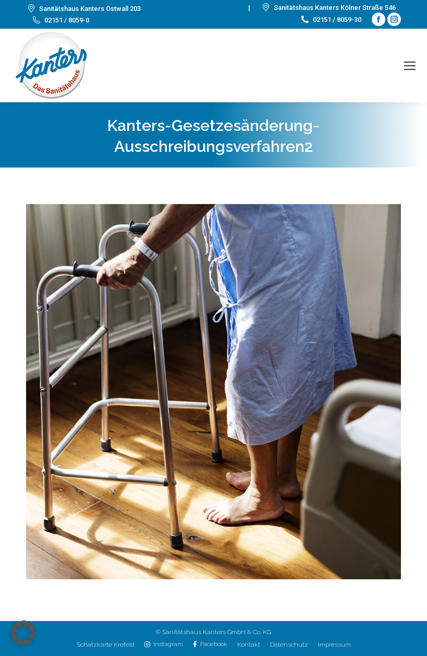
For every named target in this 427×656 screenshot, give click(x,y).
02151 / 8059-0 (60, 20)
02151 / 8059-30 (330, 20)
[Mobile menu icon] (410, 66)
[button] (23, 633)
